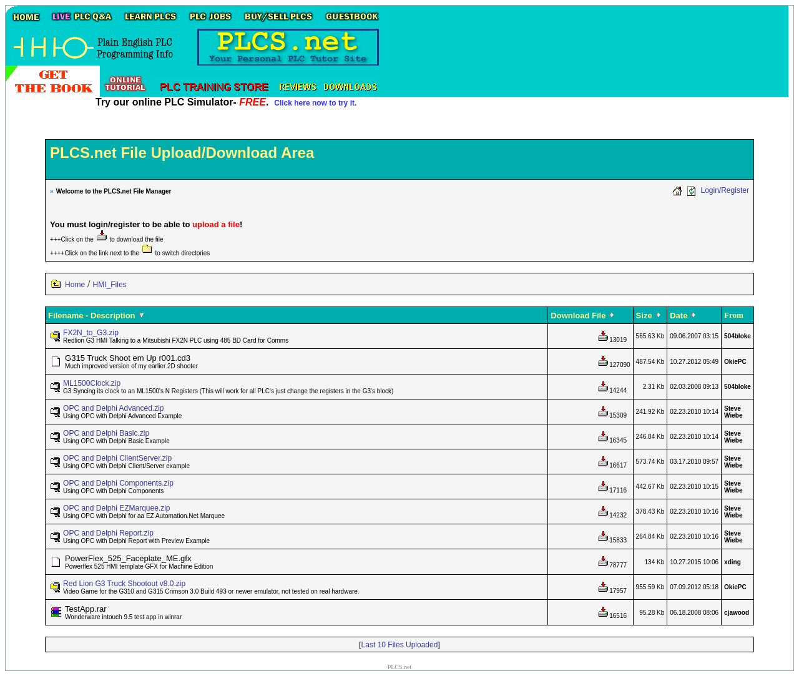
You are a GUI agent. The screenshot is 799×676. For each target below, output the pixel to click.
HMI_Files (110, 284)
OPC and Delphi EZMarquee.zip (116, 508)
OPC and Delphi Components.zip (118, 483)
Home (75, 284)
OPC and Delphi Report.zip (108, 533)
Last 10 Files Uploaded (399, 644)
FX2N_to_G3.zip (91, 332)
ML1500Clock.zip (91, 383)
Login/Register (725, 190)
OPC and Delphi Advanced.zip (113, 408)
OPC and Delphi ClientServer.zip (117, 458)
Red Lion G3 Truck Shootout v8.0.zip (124, 583)
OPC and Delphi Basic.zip (106, 433)
